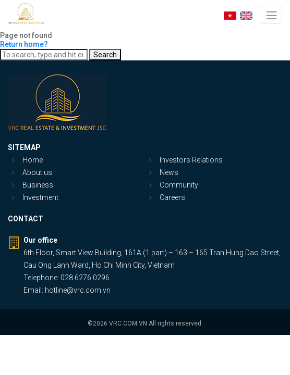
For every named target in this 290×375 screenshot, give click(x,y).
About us (37, 172)
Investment (40, 197)
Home (32, 160)
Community (179, 185)
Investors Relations (191, 160)
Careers (172, 197)
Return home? (24, 44)
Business (37, 185)
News (169, 172)
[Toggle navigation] (271, 15)
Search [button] (105, 55)
